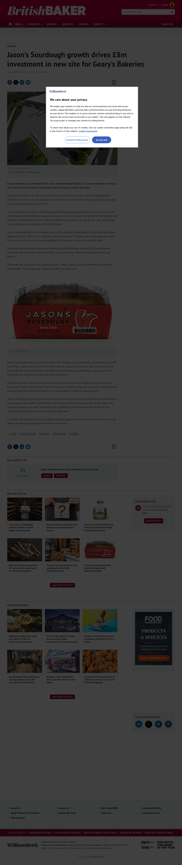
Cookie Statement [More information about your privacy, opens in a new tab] (88, 131)
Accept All (101, 139)
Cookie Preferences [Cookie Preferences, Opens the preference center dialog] (77, 139)
